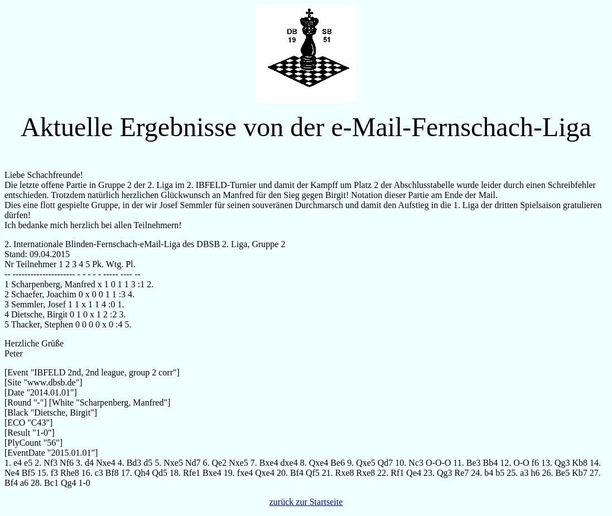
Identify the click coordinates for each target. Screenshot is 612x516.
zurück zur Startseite (306, 502)
